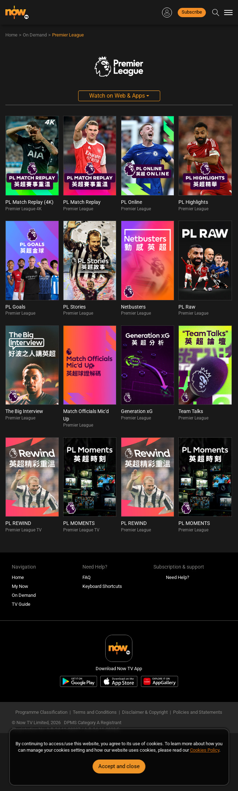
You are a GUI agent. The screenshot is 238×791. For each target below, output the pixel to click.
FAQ (86, 577)
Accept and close (119, 766)
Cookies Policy (204, 750)
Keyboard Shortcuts (102, 586)
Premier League (68, 35)
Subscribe (192, 12)
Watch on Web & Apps (119, 95)
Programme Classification (41, 712)
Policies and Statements (197, 712)
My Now (20, 586)
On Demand (35, 35)
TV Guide (21, 604)
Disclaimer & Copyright (145, 712)
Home (11, 35)
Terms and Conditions (95, 712)
